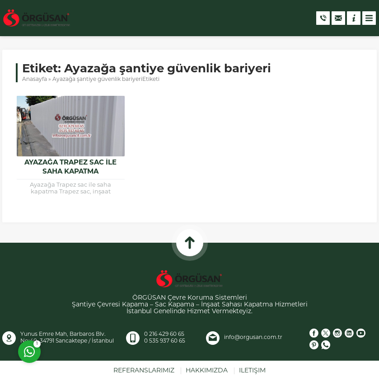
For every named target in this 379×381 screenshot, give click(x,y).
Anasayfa (34, 79)
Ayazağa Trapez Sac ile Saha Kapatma (70, 167)
